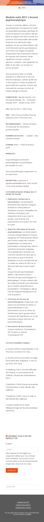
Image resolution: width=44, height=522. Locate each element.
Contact (28, 514)
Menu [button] (24, 8)
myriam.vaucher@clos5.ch (16, 183)
